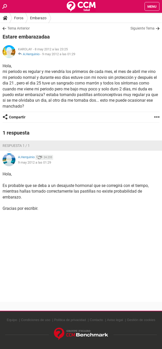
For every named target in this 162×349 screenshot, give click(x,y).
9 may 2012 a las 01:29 (58, 54)
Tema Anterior (18, 28)
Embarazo (38, 18)
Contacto (96, 320)
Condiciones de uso (35, 320)
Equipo (12, 320)
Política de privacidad (70, 320)
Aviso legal (115, 320)
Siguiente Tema (142, 28)
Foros (18, 18)
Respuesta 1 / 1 (16, 146)
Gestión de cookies (141, 320)
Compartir (17, 117)
